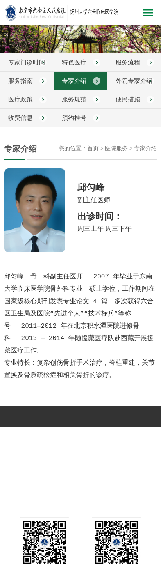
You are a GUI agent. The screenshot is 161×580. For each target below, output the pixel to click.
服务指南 (20, 81)
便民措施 (128, 99)
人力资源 (109, 447)
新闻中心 (51, 435)
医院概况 (22, 435)
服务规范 (74, 99)
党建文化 (109, 435)
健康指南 (51, 447)
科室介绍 (80, 435)
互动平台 (80, 447)
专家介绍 (74, 81)
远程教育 (138, 447)
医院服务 (138, 435)
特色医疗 (74, 62)
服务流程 (128, 62)
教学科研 (22, 447)
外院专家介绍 (134, 81)
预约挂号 (74, 118)
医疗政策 (20, 99)
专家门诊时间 (26, 62)
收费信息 (20, 118)
